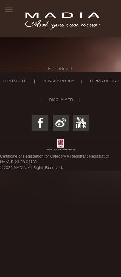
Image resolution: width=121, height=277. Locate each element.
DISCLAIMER (61, 100)
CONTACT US (15, 81)
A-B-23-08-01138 (22, 162)
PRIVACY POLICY (58, 81)
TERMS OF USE (103, 81)
